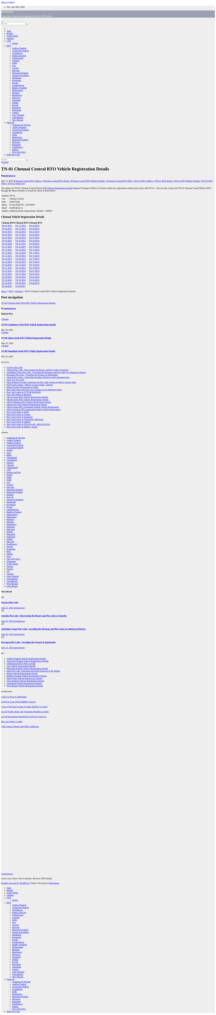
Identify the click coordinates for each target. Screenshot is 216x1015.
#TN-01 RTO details (163, 181)
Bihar (9, 455)
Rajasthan (16, 107)
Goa (14, 65)
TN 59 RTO (20, 280)
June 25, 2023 (7, 608)
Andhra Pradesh (19, 48)
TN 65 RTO (34, 232)
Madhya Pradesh (19, 88)
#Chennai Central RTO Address (28, 181)
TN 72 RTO (34, 250)
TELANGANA (19, 152)
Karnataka (16, 80)
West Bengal (17, 120)
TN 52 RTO (20, 268)
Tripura (15, 112)
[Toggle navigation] (2, 21)
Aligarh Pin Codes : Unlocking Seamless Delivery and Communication (38, 377)
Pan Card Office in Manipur (19, 395)
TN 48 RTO (20, 259)
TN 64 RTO (34, 229)
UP (8, 571)
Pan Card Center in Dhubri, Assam (22, 427)
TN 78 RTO (34, 265)
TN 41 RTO (20, 244)
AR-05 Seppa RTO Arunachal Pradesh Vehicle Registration (33, 407)
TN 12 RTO (7, 250)
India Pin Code (13, 154)
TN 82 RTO (34, 274)
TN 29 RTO (7, 280)
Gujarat (15, 68)
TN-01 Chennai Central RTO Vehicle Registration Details (55, 168)
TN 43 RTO (20, 250)
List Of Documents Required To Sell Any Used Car (23, 716)
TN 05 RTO (7, 235)
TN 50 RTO (20, 262)
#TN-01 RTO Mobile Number (186, 181)
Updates (10, 38)
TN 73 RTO (34, 253)
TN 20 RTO (7, 265)
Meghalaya (17, 95)
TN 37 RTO (20, 235)
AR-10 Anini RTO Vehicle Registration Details (27, 397)
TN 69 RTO (34, 244)
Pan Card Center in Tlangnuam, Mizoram (25, 419)
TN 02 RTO (7, 229)
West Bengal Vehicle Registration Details (25, 686)
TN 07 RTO (7, 238)
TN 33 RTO (20, 229)
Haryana (16, 70)
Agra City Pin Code (15, 380)
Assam (10, 450)
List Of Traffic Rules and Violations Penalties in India (25, 712)
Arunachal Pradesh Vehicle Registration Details (28, 661)
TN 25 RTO (7, 274)
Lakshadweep (18, 85)
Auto (9, 31)
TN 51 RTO (20, 265)
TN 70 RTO (34, 247)
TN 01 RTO (7, 226)
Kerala (15, 83)
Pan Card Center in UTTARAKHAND (24, 392)
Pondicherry (17, 147)
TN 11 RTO (7, 247)
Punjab (15, 105)
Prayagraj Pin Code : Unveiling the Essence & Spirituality (32, 375)
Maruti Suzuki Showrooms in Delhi (22, 387)
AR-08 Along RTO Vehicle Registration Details (28, 399)
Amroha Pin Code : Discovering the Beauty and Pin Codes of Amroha (37, 370)
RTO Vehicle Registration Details (58, 188)
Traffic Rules (12, 36)
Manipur (16, 93)
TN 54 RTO (20, 271)
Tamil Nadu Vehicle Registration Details (24, 678)
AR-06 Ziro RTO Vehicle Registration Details (27, 404)
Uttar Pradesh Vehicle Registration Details (25, 681)
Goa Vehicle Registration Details (21, 666)
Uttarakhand (17, 117)
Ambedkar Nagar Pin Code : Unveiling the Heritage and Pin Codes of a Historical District (46, 372)
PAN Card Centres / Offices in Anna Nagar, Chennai (30, 385)
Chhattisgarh (17, 58)
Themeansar (53, 883)
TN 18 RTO (7, 259)
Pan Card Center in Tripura (18, 414)
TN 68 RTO (34, 241)
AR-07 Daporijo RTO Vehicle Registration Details (29, 402)
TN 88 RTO (34, 283)
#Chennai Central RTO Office (119, 181)
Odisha (15, 103)
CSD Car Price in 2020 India (13, 697)
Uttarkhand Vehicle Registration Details (24, 683)
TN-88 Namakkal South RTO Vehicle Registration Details (28, 351)
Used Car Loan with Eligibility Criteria (18, 702)
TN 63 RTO (34, 226)
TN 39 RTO (20, 241)
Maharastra (17, 137)
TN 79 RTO (34, 268)
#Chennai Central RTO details (56, 181)
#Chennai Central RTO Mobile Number (87, 181)
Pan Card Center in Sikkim (18, 422)
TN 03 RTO (7, 232)
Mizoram (16, 98)
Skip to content (7, 2)
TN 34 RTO (20, 232)
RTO (9, 46)
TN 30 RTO (7, 283)
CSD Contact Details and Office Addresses (20, 726)
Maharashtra (17, 90)
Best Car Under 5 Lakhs (11, 721)
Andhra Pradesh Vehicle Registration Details (26, 658)
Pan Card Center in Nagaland (20, 417)
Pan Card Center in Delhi (18, 412)
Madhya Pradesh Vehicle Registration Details (27, 676)
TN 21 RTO (7, 268)
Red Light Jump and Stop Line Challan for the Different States (34, 390)
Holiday (10, 495)
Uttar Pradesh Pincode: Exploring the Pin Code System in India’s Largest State (41, 382)
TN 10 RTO (7, 244)
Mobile (10, 33)
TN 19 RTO (7, 262)
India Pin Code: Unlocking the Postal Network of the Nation (33, 671)
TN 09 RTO (7, 241)
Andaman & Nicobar (21, 125)
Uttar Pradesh (18, 115)
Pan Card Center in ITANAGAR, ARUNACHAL (28, 424)
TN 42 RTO (20, 247)
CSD (9, 41)
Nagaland (16, 100)
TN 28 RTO (7, 277)
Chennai (15, 60)
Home (3, 291)
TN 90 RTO (7, 286)
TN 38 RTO (20, 238)
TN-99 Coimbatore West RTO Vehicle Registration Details (28, 324)
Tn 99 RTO (20, 286)
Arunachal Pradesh (20, 51)
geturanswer (9, 176)
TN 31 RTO (20, 226)
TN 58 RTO (20, 277)
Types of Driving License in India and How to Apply (24, 707)
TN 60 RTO (20, 283)
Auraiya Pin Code (14, 367)
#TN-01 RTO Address (143, 181)
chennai (10, 462)
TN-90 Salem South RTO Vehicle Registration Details (26, 338)
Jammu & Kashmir (20, 75)
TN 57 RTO (20, 274)
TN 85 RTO (34, 280)
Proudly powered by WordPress (15, 883)
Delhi (14, 63)
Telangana (16, 110)
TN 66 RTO (34, 235)
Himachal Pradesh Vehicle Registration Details (27, 668)
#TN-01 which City (16, 183)
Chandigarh (17, 53)
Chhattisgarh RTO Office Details (21, 663)
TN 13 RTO (7, 253)
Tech (9, 556)
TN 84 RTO (34, 277)
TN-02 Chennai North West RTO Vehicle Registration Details (28, 303)
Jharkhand (16, 78)
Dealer (15, 43)
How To (10, 497)
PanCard (10, 122)
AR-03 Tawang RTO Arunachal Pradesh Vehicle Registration (33, 409)
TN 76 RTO (34, 262)
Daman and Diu (19, 56)
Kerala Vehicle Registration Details (22, 673)
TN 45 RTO (20, 253)
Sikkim (15, 150)
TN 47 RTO (20, 256)
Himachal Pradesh (20, 73)
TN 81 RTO (34, 271)
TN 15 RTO (7, 256)
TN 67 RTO (34, 238)
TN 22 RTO (7, 271)
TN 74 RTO (34, 256)
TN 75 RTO (34, 259)
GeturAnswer (7, 11)
